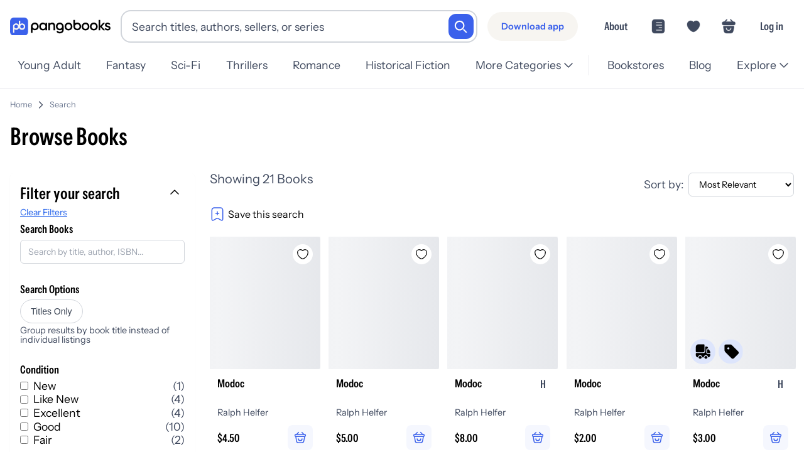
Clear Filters (43, 212)
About (615, 26)
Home (21, 104)
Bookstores (635, 65)
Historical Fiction (408, 65)
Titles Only (51, 311)
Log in (771, 26)
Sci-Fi (185, 65)
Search (63, 104)
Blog (700, 65)
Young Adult (49, 65)
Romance (316, 65)
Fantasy (126, 65)
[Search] (461, 26)
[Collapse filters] (176, 193)
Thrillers (247, 65)
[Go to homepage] (60, 27)
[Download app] (532, 26)
